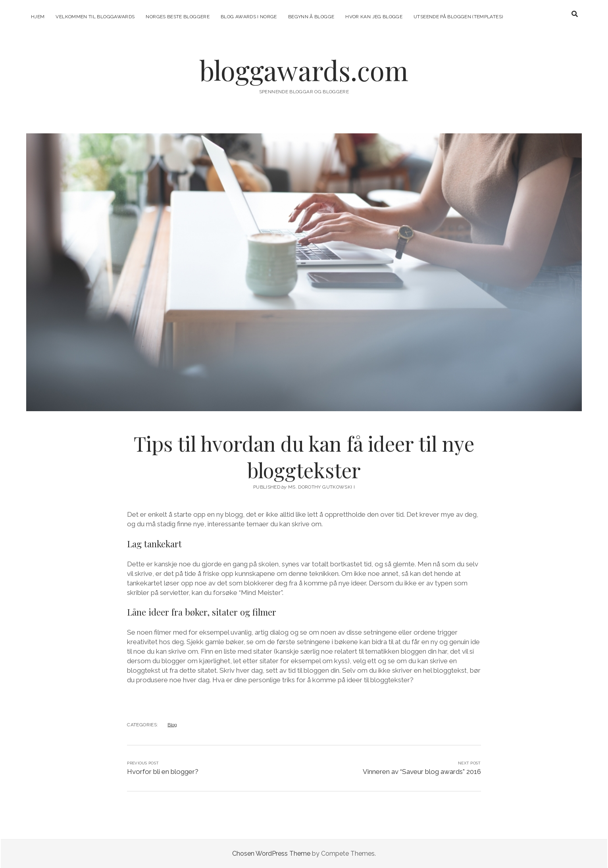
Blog (172, 725)
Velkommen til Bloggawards (95, 16)
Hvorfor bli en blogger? (162, 772)
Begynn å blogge (311, 16)
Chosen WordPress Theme (271, 853)
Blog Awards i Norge (249, 16)
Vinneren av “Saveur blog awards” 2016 (422, 772)
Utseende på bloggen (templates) (458, 16)
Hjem (37, 16)
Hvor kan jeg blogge (373, 16)
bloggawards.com (304, 70)
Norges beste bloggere (178, 16)
